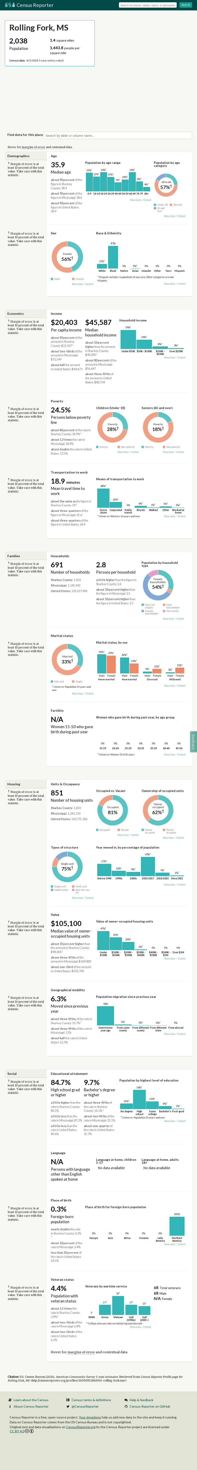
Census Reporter (29, 5)
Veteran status (62, 1279)
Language (58, 1153)
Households (60, 556)
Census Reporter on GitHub (150, 1406)
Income (56, 313)
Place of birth (61, 1200)
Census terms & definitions (91, 1400)
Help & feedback (141, 1400)
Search (186, 4)
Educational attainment (69, 1074)
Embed (147, 200)
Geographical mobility (68, 990)
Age (54, 156)
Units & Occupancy (65, 784)
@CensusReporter (85, 1406)
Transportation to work (69, 472)
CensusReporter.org (81, 1427)
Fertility (57, 710)
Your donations (90, 1417)
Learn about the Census (31, 1400)
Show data (135, 200)
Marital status (62, 636)
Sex (53, 233)
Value (55, 915)
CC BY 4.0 (21, 1431)
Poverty (57, 401)
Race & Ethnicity (108, 233)
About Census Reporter (31, 1406)
